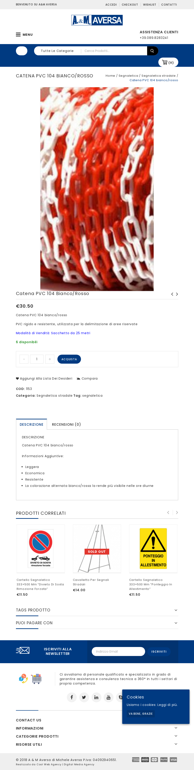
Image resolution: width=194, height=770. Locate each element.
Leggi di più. (167, 705)
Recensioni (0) (66, 424)
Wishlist (149, 5)
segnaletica (92, 395)
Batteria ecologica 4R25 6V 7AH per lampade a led (175, 298)
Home (110, 76)
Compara (90, 378)
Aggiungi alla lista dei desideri (45, 378)
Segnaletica (128, 76)
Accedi (111, 5)
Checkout (130, 5)
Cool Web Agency (49, 764)
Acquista (69, 359)
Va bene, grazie (141, 714)
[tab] (31, 424)
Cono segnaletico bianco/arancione (170, 298)
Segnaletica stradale (159, 76)
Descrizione (32, 424)
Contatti (169, 5)
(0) (171, 63)
